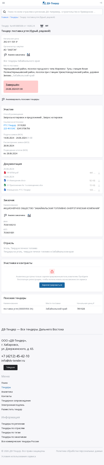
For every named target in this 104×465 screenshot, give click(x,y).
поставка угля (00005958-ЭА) (18, 308)
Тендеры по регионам (13, 423)
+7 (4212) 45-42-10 (15, 356)
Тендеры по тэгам (10, 432)
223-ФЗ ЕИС (10, 128)
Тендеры (6, 387)
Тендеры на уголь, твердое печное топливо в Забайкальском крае (39, 251)
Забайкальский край (23, 75)
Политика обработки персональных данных (79, 451)
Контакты (6, 396)
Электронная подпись (12, 405)
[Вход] (101, 3)
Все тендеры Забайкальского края (22, 61)
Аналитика (7, 391)
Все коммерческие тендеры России (20, 441)
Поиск (4, 383)
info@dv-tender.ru (13, 361)
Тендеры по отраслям (13, 428)
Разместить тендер (11, 409)
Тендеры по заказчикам (13, 437)
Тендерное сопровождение (16, 400)
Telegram (10, 367)
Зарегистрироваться (52, 285)
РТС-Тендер (10, 125)
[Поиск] (4, 12)
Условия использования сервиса (18, 456)
